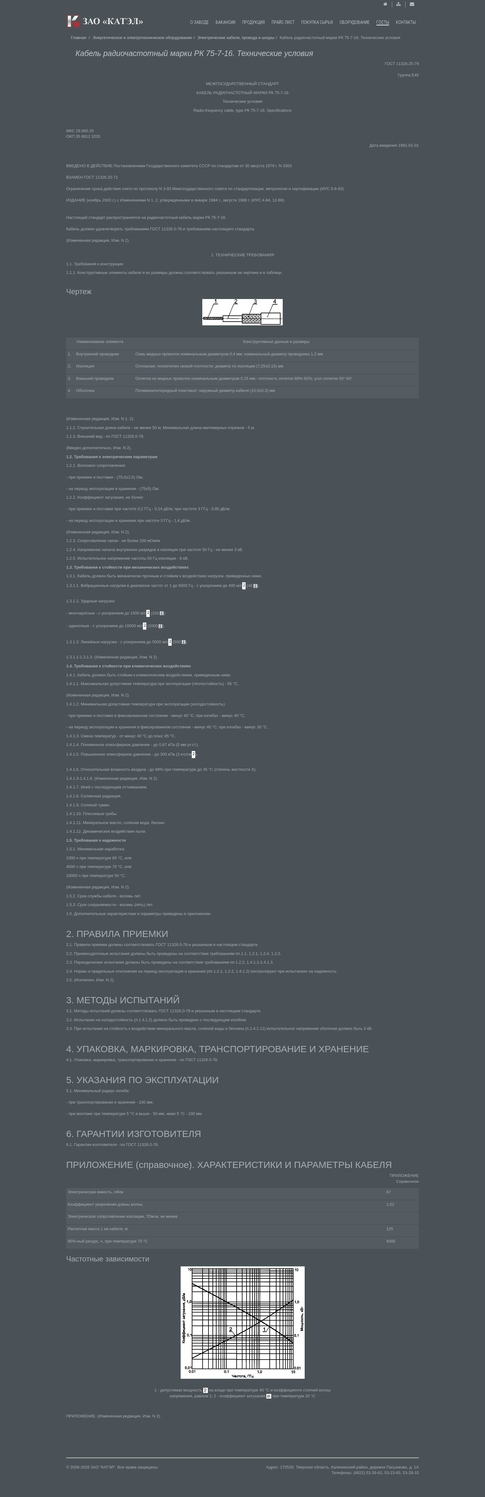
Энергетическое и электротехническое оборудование (142, 37)
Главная (78, 37)
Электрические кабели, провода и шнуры (235, 37)
